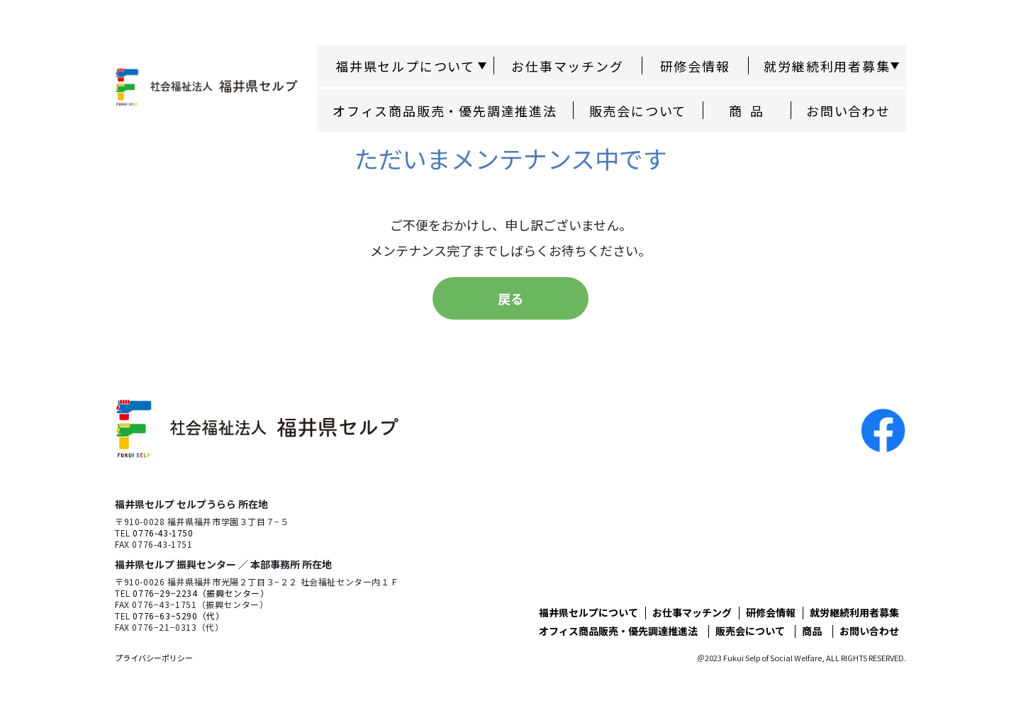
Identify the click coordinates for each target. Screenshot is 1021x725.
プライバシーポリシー (154, 657)
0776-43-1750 (163, 533)
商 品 (746, 110)
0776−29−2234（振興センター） (201, 593)
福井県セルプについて (588, 612)
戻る (510, 298)
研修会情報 (695, 66)
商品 (812, 631)
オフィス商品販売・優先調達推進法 (445, 110)
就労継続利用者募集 (854, 612)
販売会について (638, 110)
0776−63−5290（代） (178, 615)
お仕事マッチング (567, 66)
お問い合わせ (848, 110)
